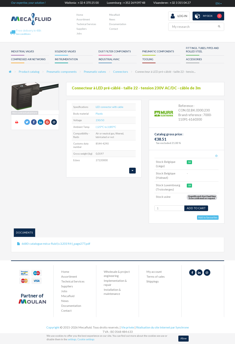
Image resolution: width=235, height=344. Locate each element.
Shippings (152, 281)
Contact (113, 28)
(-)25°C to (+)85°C (106, 126)
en (219, 3)
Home (79, 14)
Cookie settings (85, 339)
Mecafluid (114, 14)
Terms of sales (155, 276)
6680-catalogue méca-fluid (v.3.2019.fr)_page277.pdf (56, 243)
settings (72, 339)
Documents (24, 232)
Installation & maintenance (112, 291)
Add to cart (196, 208)
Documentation (117, 24)
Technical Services (86, 24)
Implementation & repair (115, 282)
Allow (183, 338)
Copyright (52, 327)
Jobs (79, 33)
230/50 (100, 120)
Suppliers (81, 28)
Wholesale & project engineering (117, 273)
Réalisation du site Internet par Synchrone (162, 327)
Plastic (99, 113)
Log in (179, 16)
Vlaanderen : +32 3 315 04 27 (172, 2)
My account (154, 271)
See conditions (23, 34)
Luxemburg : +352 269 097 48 (126, 2)
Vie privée (127, 327)
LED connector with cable (109, 106)
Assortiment (83, 19)
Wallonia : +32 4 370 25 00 (82, 2)
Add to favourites (207, 217)
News (112, 19)
